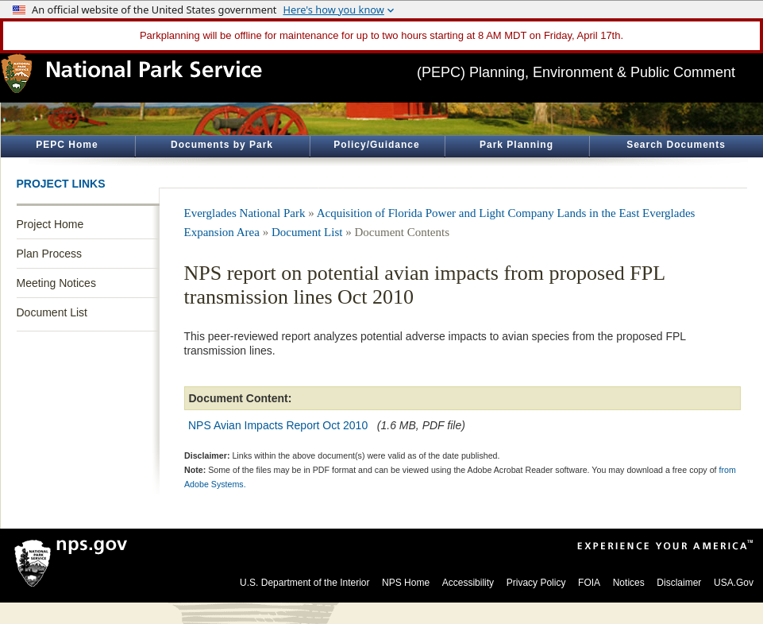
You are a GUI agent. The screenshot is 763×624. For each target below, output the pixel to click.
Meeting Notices (56, 283)
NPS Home (406, 582)
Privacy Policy (536, 582)
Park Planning (516, 144)
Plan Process (49, 253)
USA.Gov (733, 582)
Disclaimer (679, 582)
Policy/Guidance (376, 144)
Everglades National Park (245, 213)
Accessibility (468, 582)
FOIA (589, 582)
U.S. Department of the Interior (304, 582)
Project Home (50, 224)
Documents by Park (222, 144)
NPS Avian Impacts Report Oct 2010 (278, 425)
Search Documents (676, 144)
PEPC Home (67, 144)
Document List (52, 312)
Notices (629, 582)
